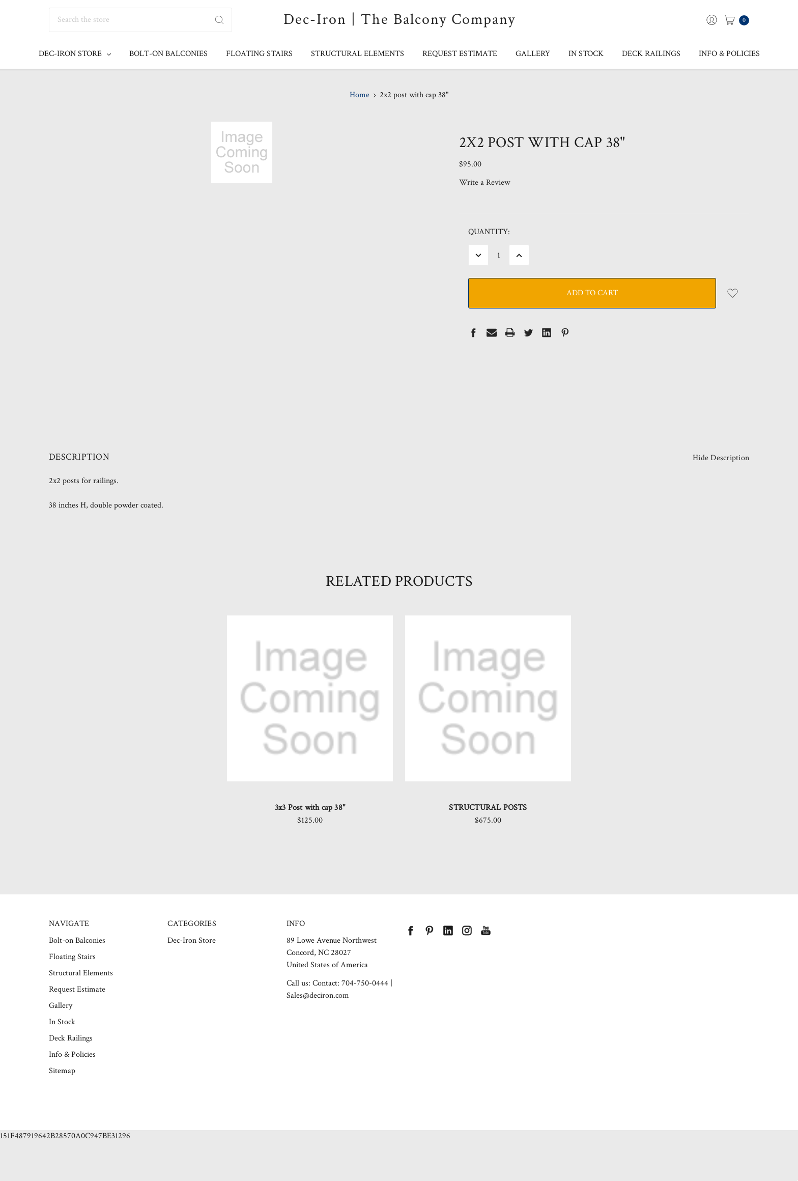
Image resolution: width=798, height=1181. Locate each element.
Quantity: (489, 232)
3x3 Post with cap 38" (310, 824)
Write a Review (484, 182)
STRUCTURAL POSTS (488, 824)
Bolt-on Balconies (168, 53)
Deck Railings (651, 53)
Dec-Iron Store (75, 53)
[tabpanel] (310, 741)
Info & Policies (729, 53)
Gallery (533, 53)
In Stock (586, 53)
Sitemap (62, 1087)
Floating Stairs (259, 53)
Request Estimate (459, 53)
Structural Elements (357, 53)
